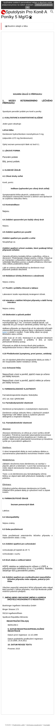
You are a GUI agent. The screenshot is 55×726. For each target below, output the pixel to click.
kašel (4, 332)
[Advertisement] (27, 60)
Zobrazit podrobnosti (43, 5)
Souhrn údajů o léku (16, 26)
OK (27, 7)
